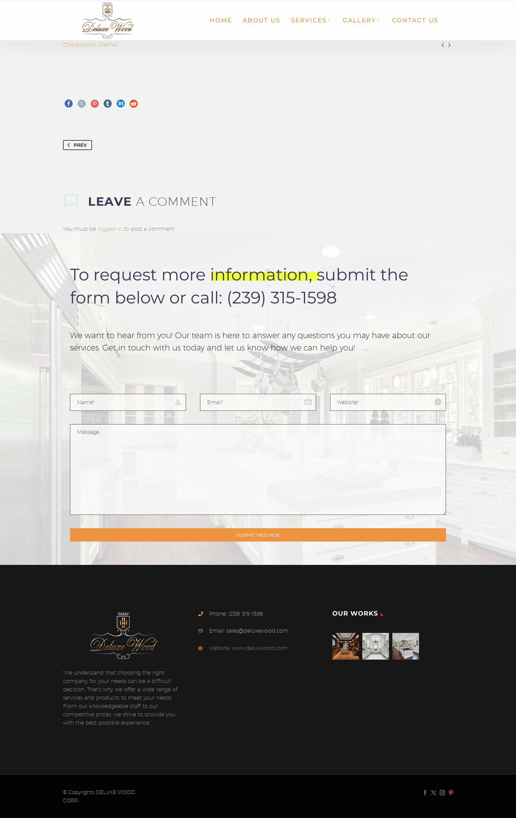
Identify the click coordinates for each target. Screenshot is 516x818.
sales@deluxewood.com (257, 631)
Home (221, 20)
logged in (110, 229)
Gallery (362, 20)
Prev (76, 145)
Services (311, 20)
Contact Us (415, 20)
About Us (261, 20)
